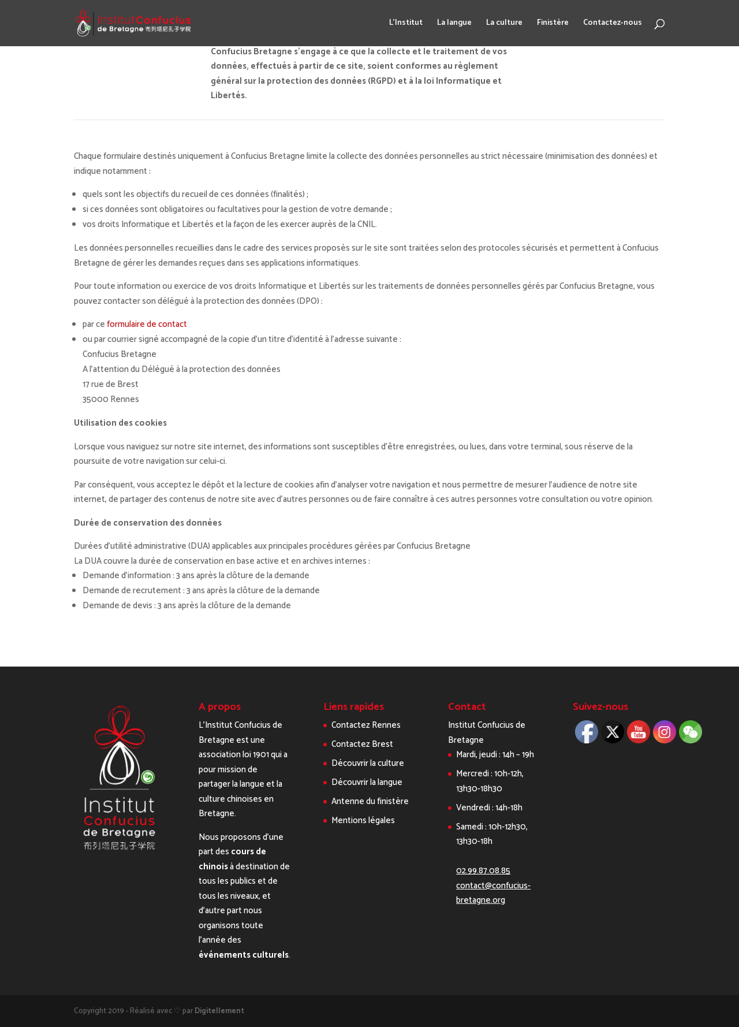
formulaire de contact (147, 324)
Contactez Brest (362, 744)
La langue (454, 24)
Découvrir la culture (367, 763)
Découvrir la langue (366, 782)
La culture (504, 24)
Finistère (553, 24)
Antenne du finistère (370, 801)
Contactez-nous (612, 24)
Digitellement (219, 1011)
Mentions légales (363, 820)
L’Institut (406, 24)
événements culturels (244, 955)
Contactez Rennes (366, 725)
